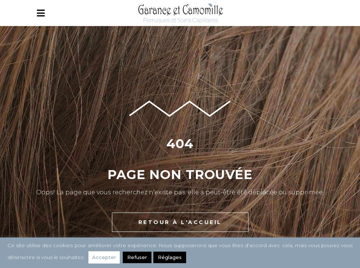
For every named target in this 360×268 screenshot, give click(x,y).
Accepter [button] (104, 257)
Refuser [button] (137, 257)
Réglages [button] (170, 257)
